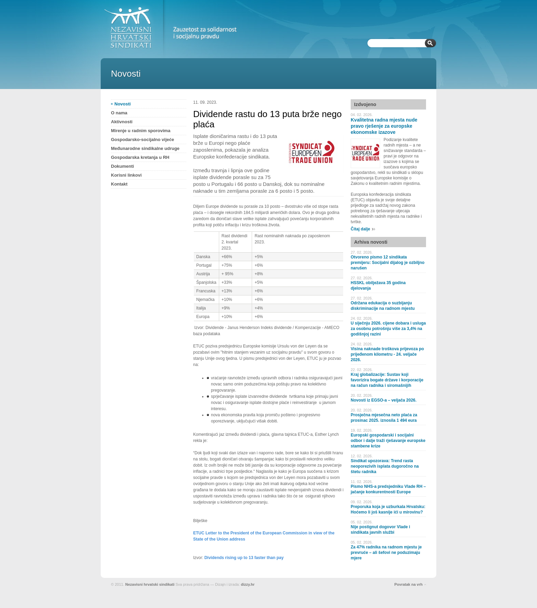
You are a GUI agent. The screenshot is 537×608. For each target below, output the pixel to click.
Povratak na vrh (408, 584)
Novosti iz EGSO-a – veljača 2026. (383, 400)
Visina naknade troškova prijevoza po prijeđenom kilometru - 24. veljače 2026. (387, 354)
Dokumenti (122, 166)
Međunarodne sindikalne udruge (145, 148)
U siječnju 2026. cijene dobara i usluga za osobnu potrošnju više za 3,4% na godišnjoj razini (388, 329)
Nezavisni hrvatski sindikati (150, 584)
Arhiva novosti (370, 242)
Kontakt (119, 184)
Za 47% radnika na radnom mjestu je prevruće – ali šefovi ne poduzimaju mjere (386, 552)
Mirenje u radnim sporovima (140, 130)
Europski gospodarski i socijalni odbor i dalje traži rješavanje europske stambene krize (388, 440)
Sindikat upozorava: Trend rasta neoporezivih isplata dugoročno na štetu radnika (385, 466)
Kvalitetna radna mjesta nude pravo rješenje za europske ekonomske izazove (384, 126)
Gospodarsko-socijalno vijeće (142, 139)
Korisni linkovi (126, 175)
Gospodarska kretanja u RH (140, 157)
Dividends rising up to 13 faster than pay (244, 557)
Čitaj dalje (360, 229)
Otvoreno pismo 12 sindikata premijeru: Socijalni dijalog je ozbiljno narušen (387, 262)
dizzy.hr (247, 584)
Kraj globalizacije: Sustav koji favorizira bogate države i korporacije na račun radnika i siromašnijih (387, 380)
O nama (119, 112)
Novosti (122, 103)
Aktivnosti (122, 121)
